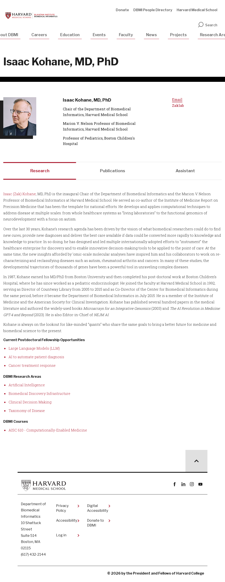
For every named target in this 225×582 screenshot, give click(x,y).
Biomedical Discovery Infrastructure (39, 395)
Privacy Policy (62, 509)
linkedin (183, 486)
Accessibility (66, 522)
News (151, 34)
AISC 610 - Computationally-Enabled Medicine (48, 431)
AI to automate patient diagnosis (36, 358)
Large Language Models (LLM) (34, 350)
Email (177, 99)
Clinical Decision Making (30, 403)
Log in (61, 537)
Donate (122, 10)
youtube (200, 486)
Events (99, 34)
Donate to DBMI (95, 524)
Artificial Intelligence (27, 386)
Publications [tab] (112, 171)
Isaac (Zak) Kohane (19, 195)
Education (70, 34)
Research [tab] (40, 171)
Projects (178, 34)
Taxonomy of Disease (27, 412)
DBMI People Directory (152, 10)
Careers (39, 34)
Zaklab (178, 105)
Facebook (174, 486)
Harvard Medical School (197, 10)
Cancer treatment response (32, 367)
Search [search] (207, 25)
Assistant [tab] (185, 171)
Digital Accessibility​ (97, 509)
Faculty (126, 34)
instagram (192, 486)
